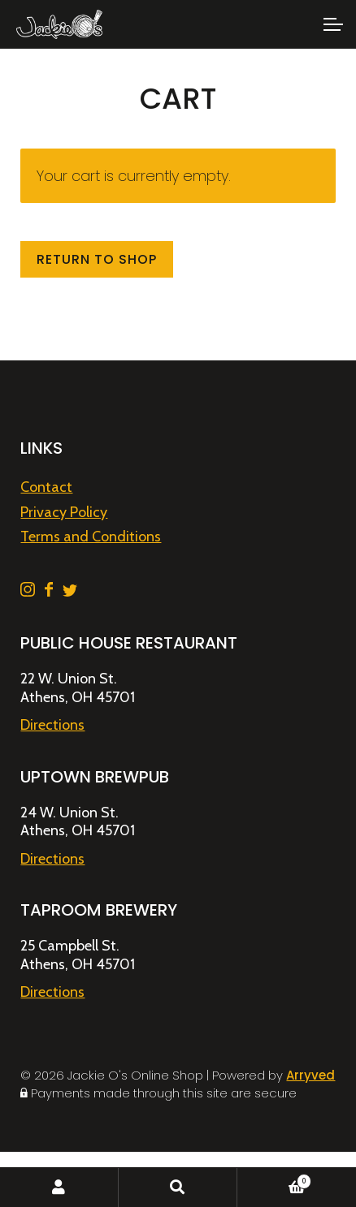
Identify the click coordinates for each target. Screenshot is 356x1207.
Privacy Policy (63, 512)
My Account (59, 1187)
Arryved (310, 1075)
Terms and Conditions (90, 536)
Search (178, 1187)
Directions (52, 725)
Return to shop (97, 259)
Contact (46, 487)
